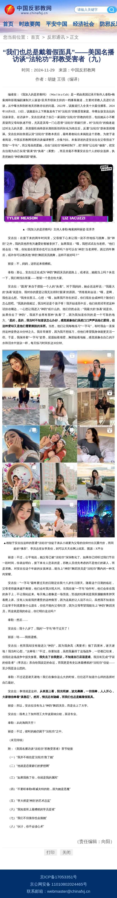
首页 (8, 24)
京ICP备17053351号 (58, 877)
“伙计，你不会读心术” (30, 826)
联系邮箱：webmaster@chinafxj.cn (58, 891)
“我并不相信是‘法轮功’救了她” (35, 757)
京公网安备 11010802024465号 (58, 884)
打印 (50, 852)
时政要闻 (29, 24)
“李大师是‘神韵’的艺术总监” (33, 800)
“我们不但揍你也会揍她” (31, 818)
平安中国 (56, 24)
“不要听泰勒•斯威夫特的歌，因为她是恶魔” (43, 789)
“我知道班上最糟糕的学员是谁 (35, 809)
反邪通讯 (56, 37)
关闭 (66, 852)
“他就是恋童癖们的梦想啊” (33, 765)
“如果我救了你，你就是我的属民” (37, 777)
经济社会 (83, 24)
